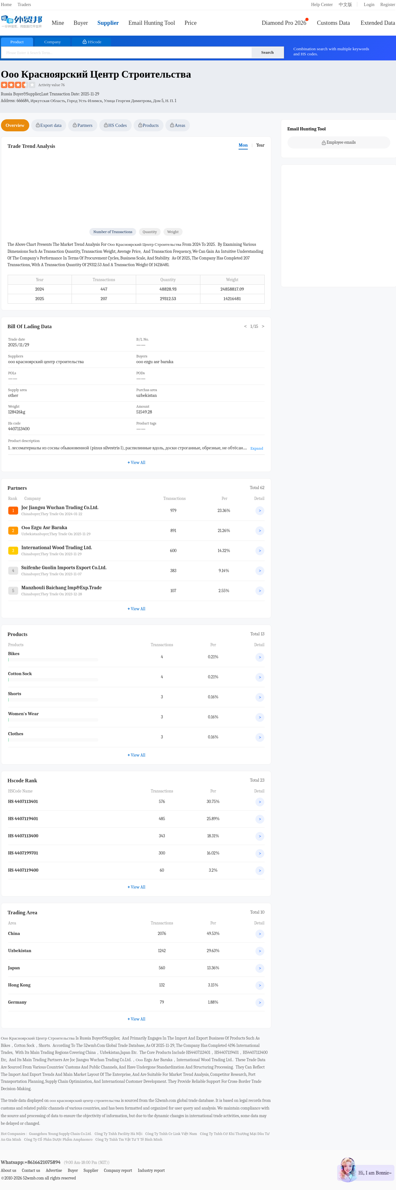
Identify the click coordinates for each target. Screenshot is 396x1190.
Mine (58, 23)
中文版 (345, 4)
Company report (118, 1170)
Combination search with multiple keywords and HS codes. (331, 51)
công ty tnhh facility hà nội (118, 1133)
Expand (256, 448)
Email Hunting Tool (152, 23)
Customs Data (333, 23)
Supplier (108, 23)
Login (369, 4)
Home (6, 4)
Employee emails (339, 142)
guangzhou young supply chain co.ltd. (60, 1133)
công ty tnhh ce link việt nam (171, 1133)
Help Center (322, 4)
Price (190, 23)
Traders (24, 4)
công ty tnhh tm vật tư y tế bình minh (128, 1139)
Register (387, 4)
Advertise (54, 1170)
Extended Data (378, 23)
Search (267, 52)
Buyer (80, 23)
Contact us (31, 1170)
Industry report (151, 1170)
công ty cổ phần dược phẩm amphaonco (58, 1139)
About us (9, 1170)
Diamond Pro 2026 (284, 23)
